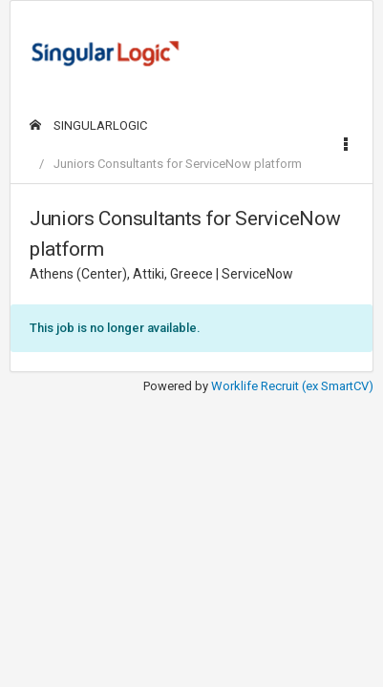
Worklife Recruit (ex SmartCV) (292, 386)
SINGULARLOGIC (88, 125)
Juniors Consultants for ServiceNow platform (177, 163)
